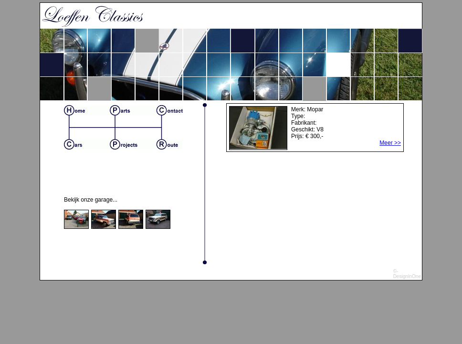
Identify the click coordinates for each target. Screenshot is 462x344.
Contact (169, 110)
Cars (87, 144)
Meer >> (390, 143)
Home (87, 110)
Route (169, 144)
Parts (133, 110)
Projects (133, 144)
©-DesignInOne (407, 274)
